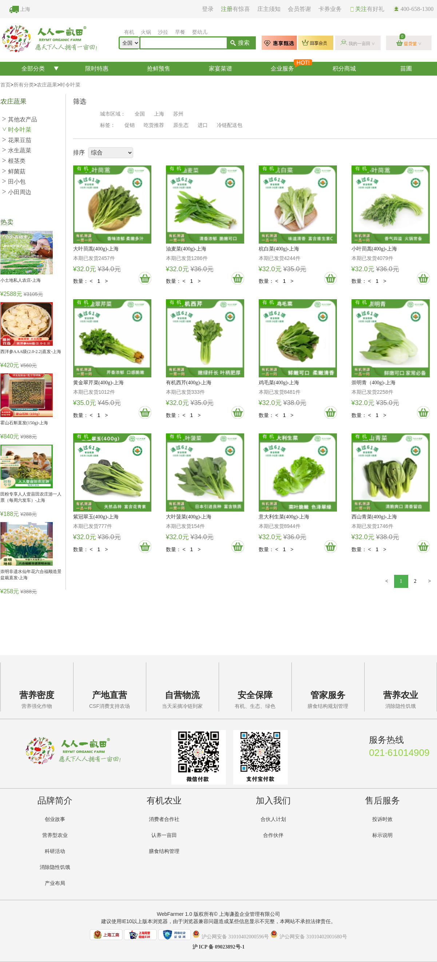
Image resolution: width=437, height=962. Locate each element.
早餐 (180, 32)
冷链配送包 (229, 125)
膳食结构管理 (164, 851)
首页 (5, 85)
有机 (129, 32)
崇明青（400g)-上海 (373, 382)
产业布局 (55, 883)
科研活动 (55, 851)
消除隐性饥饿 (55, 867)
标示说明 (382, 835)
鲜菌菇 (13, 171)
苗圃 (406, 68)
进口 (203, 125)
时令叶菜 (70, 85)
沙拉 (163, 32)
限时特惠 (96, 68)
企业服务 (291, 67)
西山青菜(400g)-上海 (374, 517)
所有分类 (23, 85)
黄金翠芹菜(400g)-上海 (98, 382)
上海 (25, 9)
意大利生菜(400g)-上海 (284, 517)
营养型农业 (55, 835)
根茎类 (13, 161)
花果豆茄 (16, 140)
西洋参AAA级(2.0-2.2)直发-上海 (30, 351)
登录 (208, 9)
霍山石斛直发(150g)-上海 (24, 422)
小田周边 (16, 192)
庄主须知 (269, 9)
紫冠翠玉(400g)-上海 (96, 517)
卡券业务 (330, 9)
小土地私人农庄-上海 (20, 280)
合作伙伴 (273, 835)
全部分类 (33, 68)
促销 (129, 125)
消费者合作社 (164, 819)
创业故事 (55, 819)
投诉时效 (382, 819)
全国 (140, 114)
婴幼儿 (199, 32)
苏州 (178, 114)
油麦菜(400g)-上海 (186, 249)
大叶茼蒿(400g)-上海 (96, 249)
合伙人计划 (273, 819)
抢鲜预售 (158, 68)
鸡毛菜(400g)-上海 (279, 382)
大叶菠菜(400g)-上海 (189, 517)
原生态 (180, 125)
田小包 (13, 182)
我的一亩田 (359, 43)
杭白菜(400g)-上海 (279, 249)
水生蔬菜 (16, 150)
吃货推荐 (154, 125)
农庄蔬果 (47, 85)
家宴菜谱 (220, 68)
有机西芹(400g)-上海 (189, 382)
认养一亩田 (164, 835)
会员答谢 (299, 9)
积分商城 (344, 68)
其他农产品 (19, 119)
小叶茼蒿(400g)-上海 (374, 249)
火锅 (146, 32)
